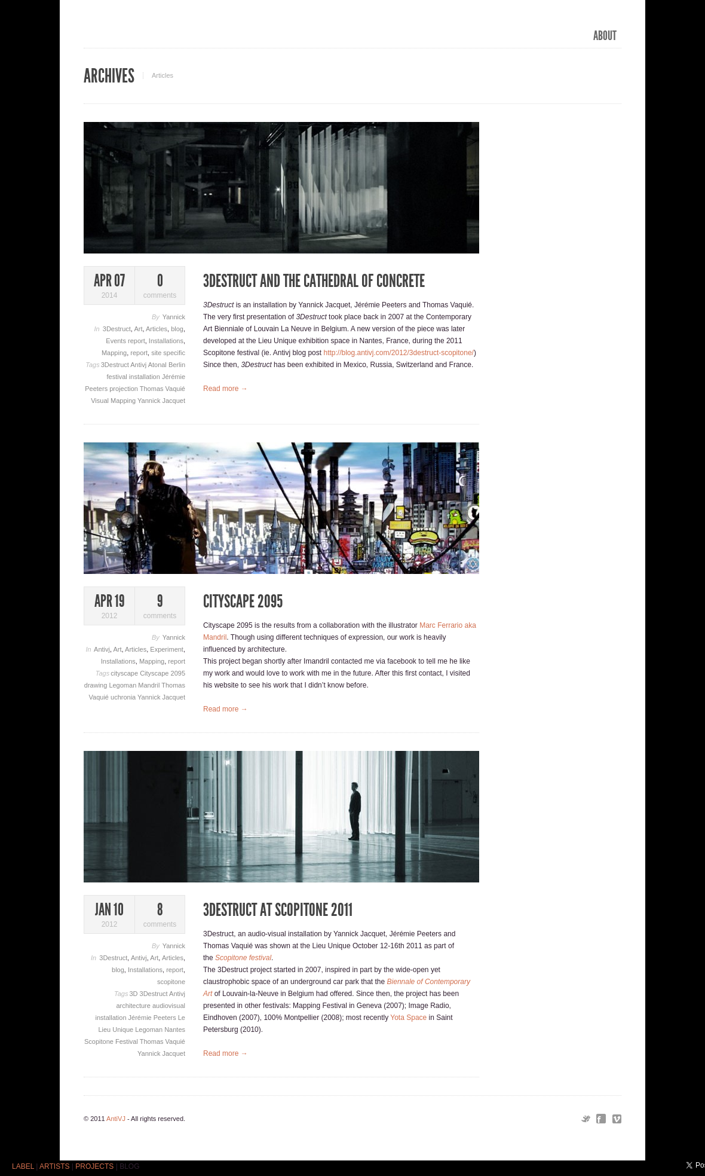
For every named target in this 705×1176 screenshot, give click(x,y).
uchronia (124, 697)
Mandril (149, 685)
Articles (156, 328)
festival (118, 376)
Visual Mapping (114, 400)
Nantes (174, 1029)
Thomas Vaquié (162, 388)
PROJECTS (94, 1166)
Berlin (176, 364)
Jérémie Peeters (153, 1017)
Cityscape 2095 (162, 673)
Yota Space (408, 1017)
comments (160, 286)
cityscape (125, 673)
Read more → (225, 388)
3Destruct (117, 328)
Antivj (139, 364)
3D (134, 993)
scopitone (171, 981)
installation (145, 376)
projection (124, 388)
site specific (168, 352)
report (139, 352)
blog (177, 328)
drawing (96, 685)
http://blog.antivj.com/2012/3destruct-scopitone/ (398, 353)
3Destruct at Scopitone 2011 (277, 910)
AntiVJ (115, 1118)
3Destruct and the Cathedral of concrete (314, 281)
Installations (166, 340)
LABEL (23, 1166)
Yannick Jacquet (161, 400)
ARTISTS (54, 1166)
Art (138, 328)
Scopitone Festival (112, 1041)
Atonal (158, 364)
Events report (125, 340)
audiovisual (168, 1005)
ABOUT (605, 36)
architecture (134, 1005)
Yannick (174, 316)
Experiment (166, 649)
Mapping (114, 352)
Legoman (123, 685)
